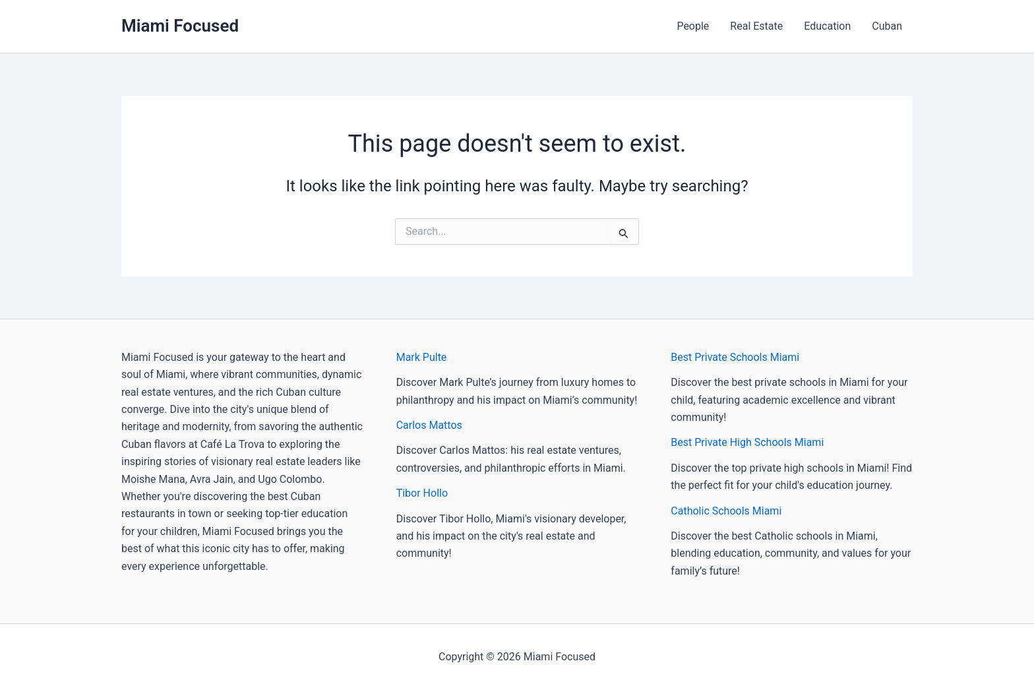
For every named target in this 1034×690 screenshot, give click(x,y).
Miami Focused (180, 26)
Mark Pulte (421, 357)
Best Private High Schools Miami (747, 442)
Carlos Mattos (429, 425)
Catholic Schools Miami (726, 511)
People (693, 26)
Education (827, 26)
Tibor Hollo (422, 493)
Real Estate (756, 26)
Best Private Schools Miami (735, 357)
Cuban (887, 26)
